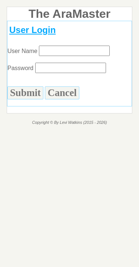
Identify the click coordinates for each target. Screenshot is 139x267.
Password (56, 68)
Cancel (61, 92)
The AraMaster (69, 13)
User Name (58, 51)
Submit (25, 92)
